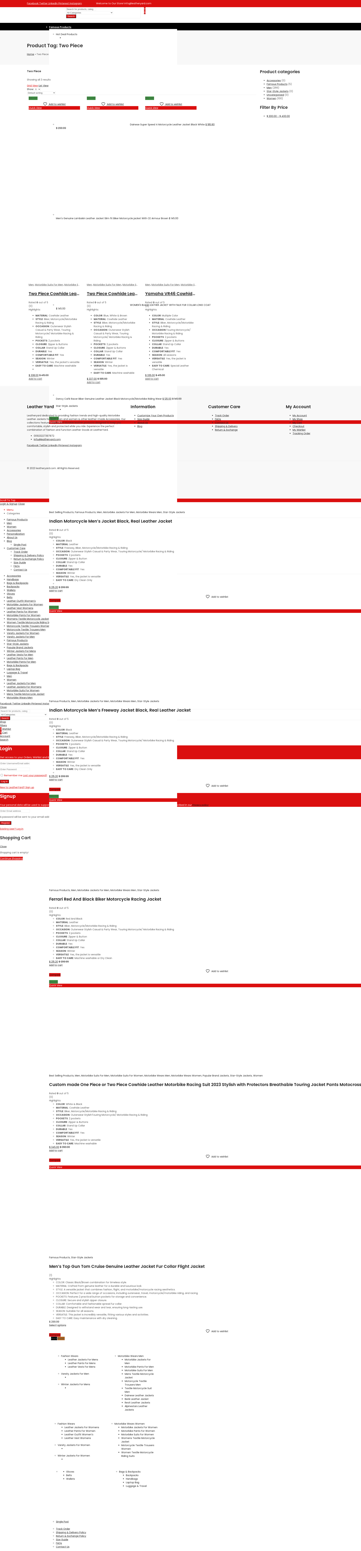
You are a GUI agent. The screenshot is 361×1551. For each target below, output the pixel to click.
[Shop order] (41, 92)
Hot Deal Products (66, 34)
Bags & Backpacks (130, 1471)
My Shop (298, 419)
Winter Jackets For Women (74, 1455)
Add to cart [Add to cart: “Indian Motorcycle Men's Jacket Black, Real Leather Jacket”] (56, 591)
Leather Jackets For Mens (83, 1359)
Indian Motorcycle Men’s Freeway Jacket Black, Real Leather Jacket (120, 710)
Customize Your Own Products (155, 415)
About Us (142, 422)
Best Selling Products (61, 512)
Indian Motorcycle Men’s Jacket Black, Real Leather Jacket (110, 521)
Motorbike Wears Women (186, 1075)
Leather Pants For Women (79, 1431)
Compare (55, 600)
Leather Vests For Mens (81, 1366)
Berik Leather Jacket (137, 1399)
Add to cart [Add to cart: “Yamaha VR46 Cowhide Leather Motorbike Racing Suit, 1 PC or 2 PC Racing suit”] (152, 379)
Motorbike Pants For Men (139, 1366)
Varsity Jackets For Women (74, 1445)
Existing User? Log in (11, 829)
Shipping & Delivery (226, 426)
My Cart (297, 422)
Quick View (55, 611)
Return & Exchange (226, 430)
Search (71, 16)
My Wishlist (299, 430)
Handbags (132, 1479)
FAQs (218, 419)
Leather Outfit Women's (78, 1434)
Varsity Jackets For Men (75, 1373)
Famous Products (85, 512)
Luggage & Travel (136, 1486)
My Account (300, 415)
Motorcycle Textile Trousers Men (136, 1382)
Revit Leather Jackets (137, 1402)
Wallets (70, 1479)
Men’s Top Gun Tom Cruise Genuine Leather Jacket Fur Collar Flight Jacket (127, 1266)
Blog (139, 426)
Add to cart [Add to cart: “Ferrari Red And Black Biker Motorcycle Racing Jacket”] (56, 965)
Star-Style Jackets (174, 512)
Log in (4, 781)
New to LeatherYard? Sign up (17, 787)
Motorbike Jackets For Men (119, 512)
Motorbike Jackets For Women (139, 1427)
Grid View (32, 85)
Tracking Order (301, 433)
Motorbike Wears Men (149, 512)
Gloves (70, 1471)
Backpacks (132, 1475)
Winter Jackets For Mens (75, 1384)
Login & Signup (8, 504)
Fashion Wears (69, 1356)
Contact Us (221, 422)
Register (5, 823)
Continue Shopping (11, 858)
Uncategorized (275, 95)
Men (99, 512)
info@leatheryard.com (47, 439)
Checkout (298, 426)
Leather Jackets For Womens (81, 1427)
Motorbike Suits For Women (127, 1075)
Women (258, 1075)
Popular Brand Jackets (216, 1075)
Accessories (274, 80)
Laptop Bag (132, 1482)
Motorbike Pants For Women (138, 1431)
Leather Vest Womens (77, 1438)
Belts (69, 1475)
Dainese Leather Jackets (139, 1395)
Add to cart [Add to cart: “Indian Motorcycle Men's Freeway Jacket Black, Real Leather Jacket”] (56, 780)
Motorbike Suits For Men (95, 1075)
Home (30, 54)
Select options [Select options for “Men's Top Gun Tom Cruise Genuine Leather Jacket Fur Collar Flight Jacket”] (57, 1325)
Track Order (222, 415)
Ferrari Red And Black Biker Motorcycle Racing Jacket (105, 899)
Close (21, 504)
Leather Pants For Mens (82, 1363)
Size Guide (143, 419)
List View (43, 85)
